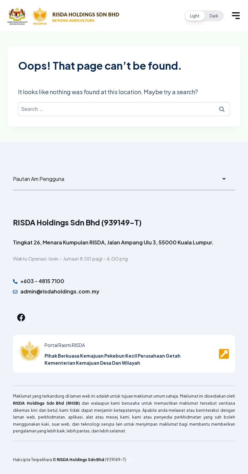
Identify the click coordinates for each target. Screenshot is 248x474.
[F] (129, 459)
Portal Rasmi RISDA (65, 345)
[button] (204, 15)
